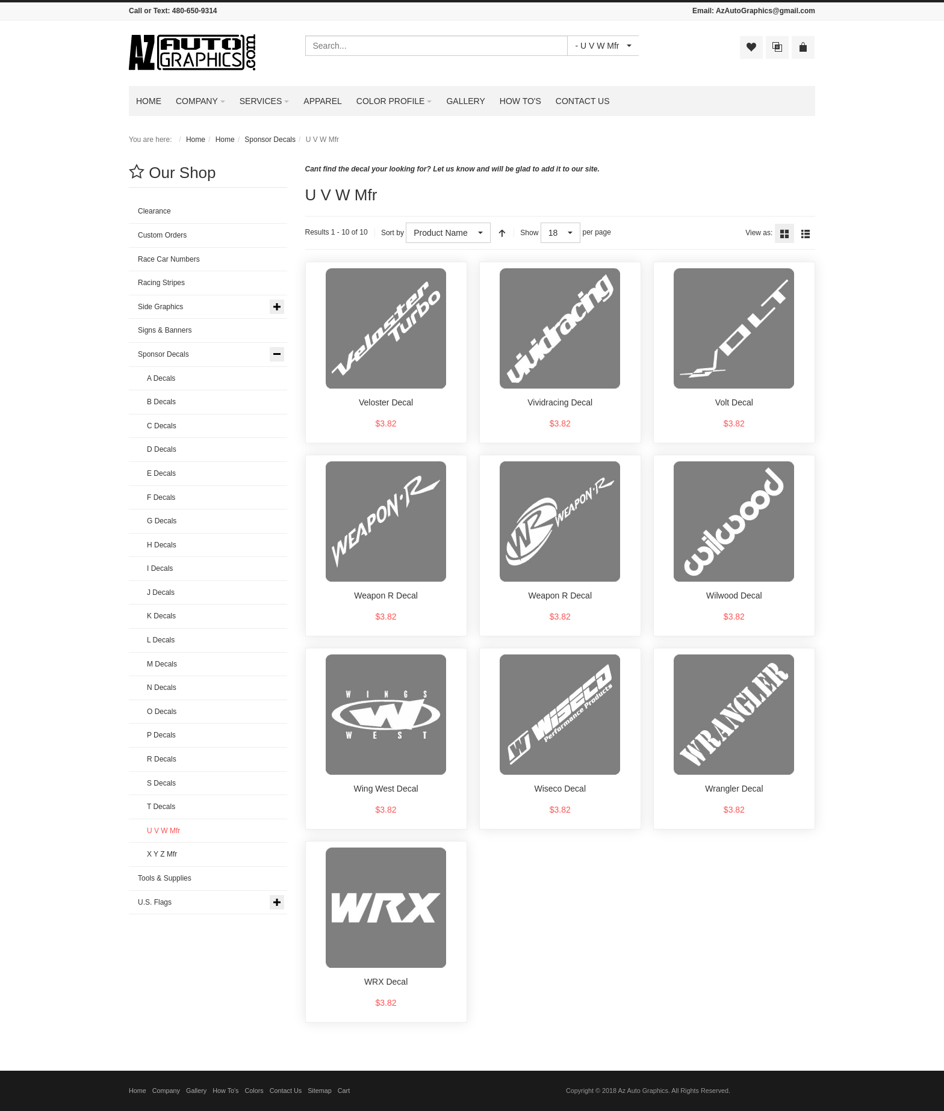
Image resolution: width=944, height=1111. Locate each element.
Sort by (392, 233)
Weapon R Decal (386, 595)
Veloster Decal (386, 402)
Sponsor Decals (270, 139)
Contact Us (286, 1090)
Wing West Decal (386, 788)
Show (529, 233)
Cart (344, 1090)
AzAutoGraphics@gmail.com (765, 11)
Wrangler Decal (734, 788)
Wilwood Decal (734, 595)
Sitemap (320, 1090)
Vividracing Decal (559, 402)
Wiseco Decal (560, 788)
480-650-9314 (194, 11)
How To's (225, 1090)
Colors (254, 1090)
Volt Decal (734, 402)
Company (166, 1090)
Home (195, 139)
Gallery (196, 1090)
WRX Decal (386, 981)
